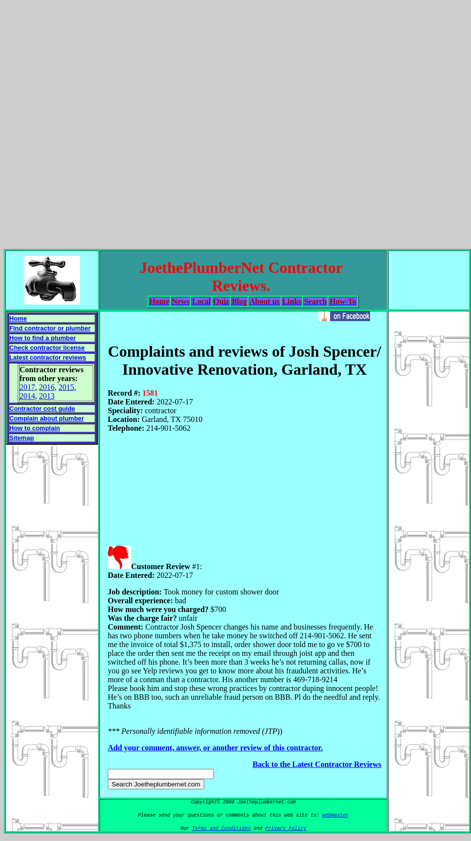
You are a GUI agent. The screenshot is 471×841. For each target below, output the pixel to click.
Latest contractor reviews (47, 357)
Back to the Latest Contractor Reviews (317, 764)
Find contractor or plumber (50, 328)
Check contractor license (47, 347)
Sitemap (21, 437)
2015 (66, 387)
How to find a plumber (42, 338)
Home (18, 318)
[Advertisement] (234, 122)
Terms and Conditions (221, 828)
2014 (27, 396)
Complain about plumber (46, 418)
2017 (27, 387)
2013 (47, 396)
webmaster (335, 815)
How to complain (34, 428)
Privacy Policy (285, 828)
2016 (47, 387)
